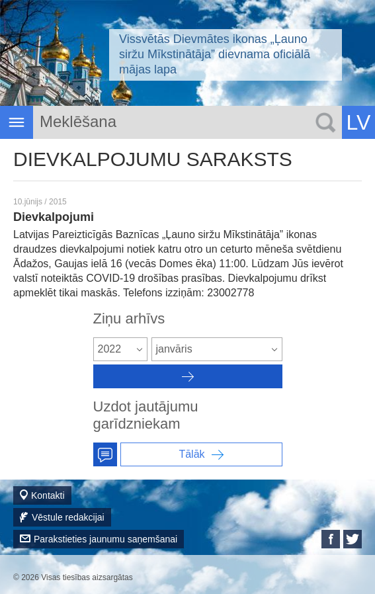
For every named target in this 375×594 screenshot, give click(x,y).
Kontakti (48, 495)
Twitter (352, 539)
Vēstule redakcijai (68, 517)
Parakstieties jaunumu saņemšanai (105, 539)
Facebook (330, 539)
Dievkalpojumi (53, 217)
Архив (187, 376)
